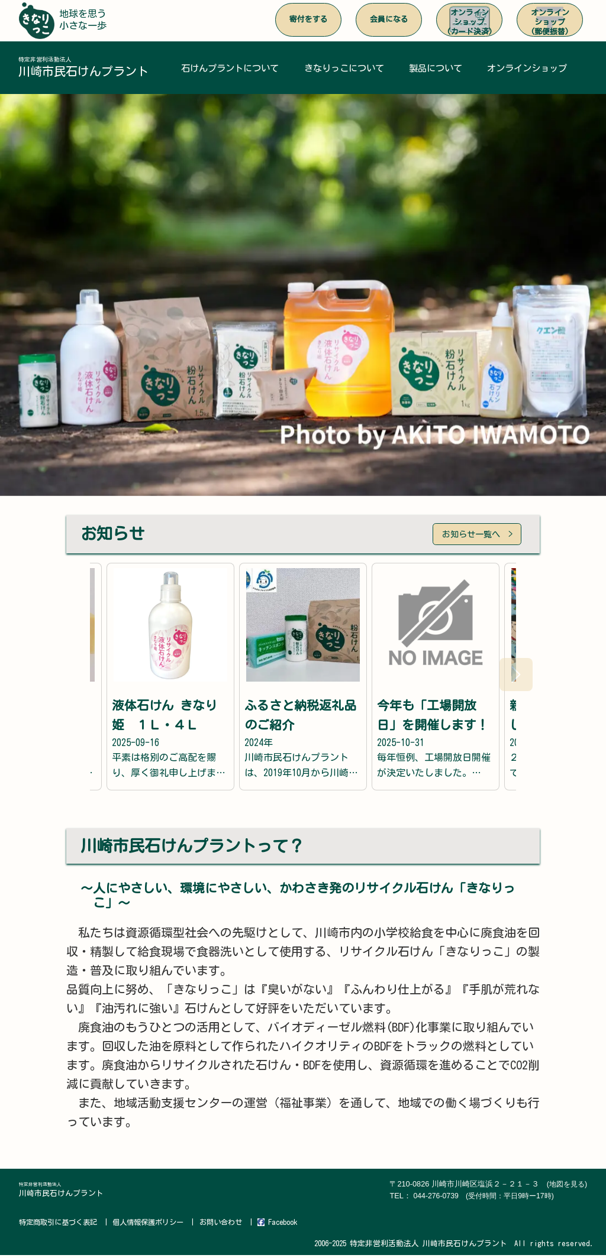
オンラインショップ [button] (529, 68)
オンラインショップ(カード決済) (469, 22)
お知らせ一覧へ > (470, 536)
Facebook (292, 1225)
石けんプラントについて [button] (231, 68)
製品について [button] (437, 68)
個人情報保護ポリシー (156, 1225)
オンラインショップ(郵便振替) (550, 22)
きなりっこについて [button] (346, 68)
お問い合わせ (233, 1225)
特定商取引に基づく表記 (61, 1225)
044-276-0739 (484, 1199)
